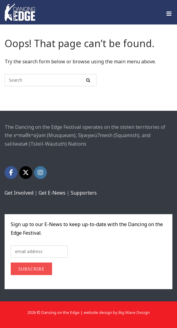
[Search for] (50, 80)
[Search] (88, 80)
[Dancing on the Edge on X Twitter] (25, 172)
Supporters (84, 192)
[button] (61, 135)
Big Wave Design (134, 312)
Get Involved (19, 192)
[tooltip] (61, 135)
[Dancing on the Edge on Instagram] (40, 172)
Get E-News (52, 192)
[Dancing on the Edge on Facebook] (11, 172)
